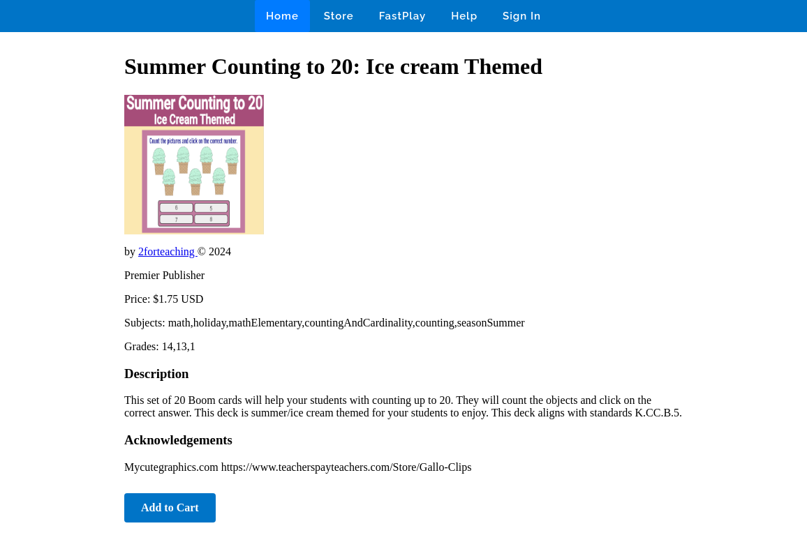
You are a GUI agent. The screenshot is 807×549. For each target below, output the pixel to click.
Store (339, 16)
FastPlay (403, 16)
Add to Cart (170, 507)
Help (464, 16)
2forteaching (168, 251)
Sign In (522, 16)
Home (282, 16)
